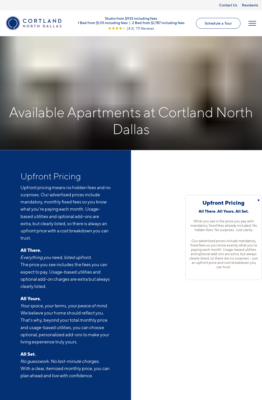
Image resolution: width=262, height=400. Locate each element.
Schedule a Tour (218, 23)
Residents (250, 5)
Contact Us (228, 5)
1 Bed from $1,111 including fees (103, 22)
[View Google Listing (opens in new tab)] (131, 28)
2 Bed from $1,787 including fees (158, 22)
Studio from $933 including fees (131, 18)
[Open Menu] (252, 23)
